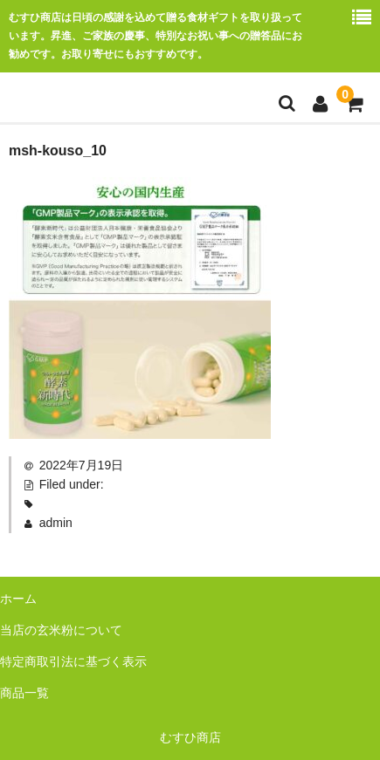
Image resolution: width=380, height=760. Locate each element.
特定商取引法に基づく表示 (73, 661)
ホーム (18, 599)
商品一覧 (24, 693)
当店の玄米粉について (61, 630)
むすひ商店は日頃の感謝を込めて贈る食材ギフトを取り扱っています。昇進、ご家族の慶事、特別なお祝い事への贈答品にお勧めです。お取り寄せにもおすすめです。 (155, 35)
